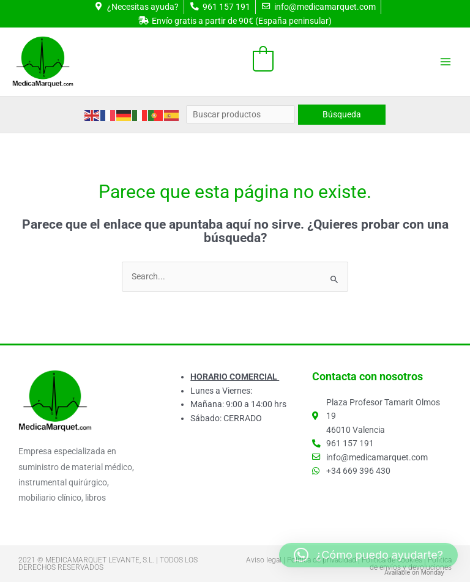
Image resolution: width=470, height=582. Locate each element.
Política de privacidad (321, 560)
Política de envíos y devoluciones (411, 564)
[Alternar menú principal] (446, 61)
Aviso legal (264, 560)
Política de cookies (392, 560)
